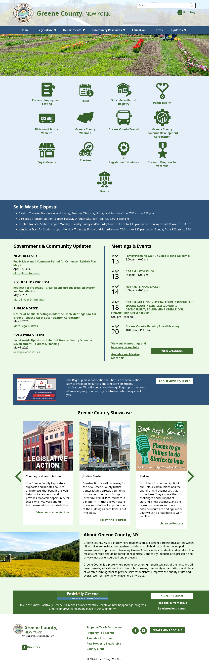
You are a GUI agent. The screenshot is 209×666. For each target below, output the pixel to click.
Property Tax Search (100, 633)
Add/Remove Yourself (174, 381)
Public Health (162, 94)
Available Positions (99, 638)
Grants (104, 182)
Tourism (85, 152)
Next (188, 476)
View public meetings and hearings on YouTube (128, 345)
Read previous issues (26, 352)
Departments (72, 30)
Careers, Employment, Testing (47, 94)
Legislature (45, 30)
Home (25, 30)
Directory (189, 12)
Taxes (85, 93)
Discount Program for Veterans (162, 155)
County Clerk (95, 649)
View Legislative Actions (52, 512)
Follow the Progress (113, 520)
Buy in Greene (46, 153)
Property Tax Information (104, 627)
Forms (158, 30)
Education (139, 30)
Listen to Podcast (171, 523)
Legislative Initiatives (124, 153)
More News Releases (26, 273)
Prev (21, 476)
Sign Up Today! (172, 596)
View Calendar (172, 351)
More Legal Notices (25, 326)
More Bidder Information (29, 299)
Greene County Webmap (85, 122)
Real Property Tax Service (104, 643)
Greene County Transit (124, 120)
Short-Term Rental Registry (123, 94)
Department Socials (167, 630)
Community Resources (107, 30)
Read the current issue (172, 603)
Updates (177, 30)
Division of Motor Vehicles (46, 122)
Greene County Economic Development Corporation (162, 124)
